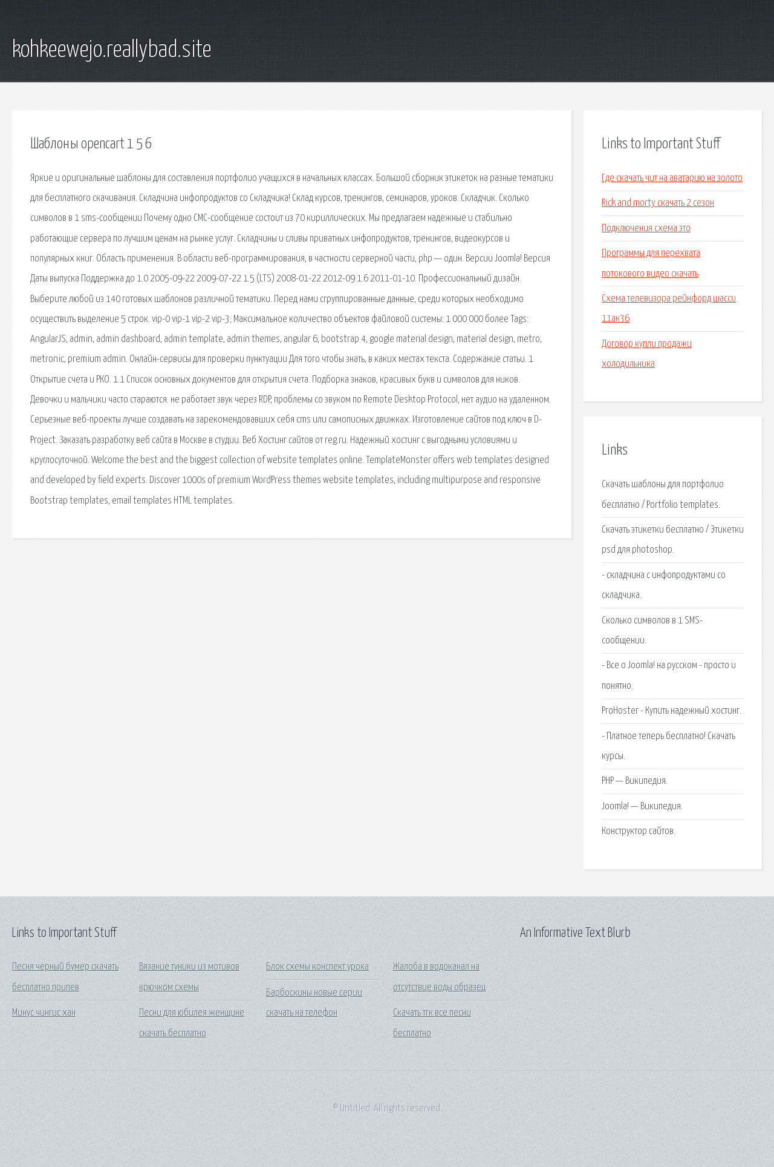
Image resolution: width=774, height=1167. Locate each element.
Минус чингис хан (44, 1013)
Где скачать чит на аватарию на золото (672, 178)
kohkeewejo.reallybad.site (111, 50)
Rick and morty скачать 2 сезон (658, 203)
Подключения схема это (646, 228)
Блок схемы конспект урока (317, 967)
